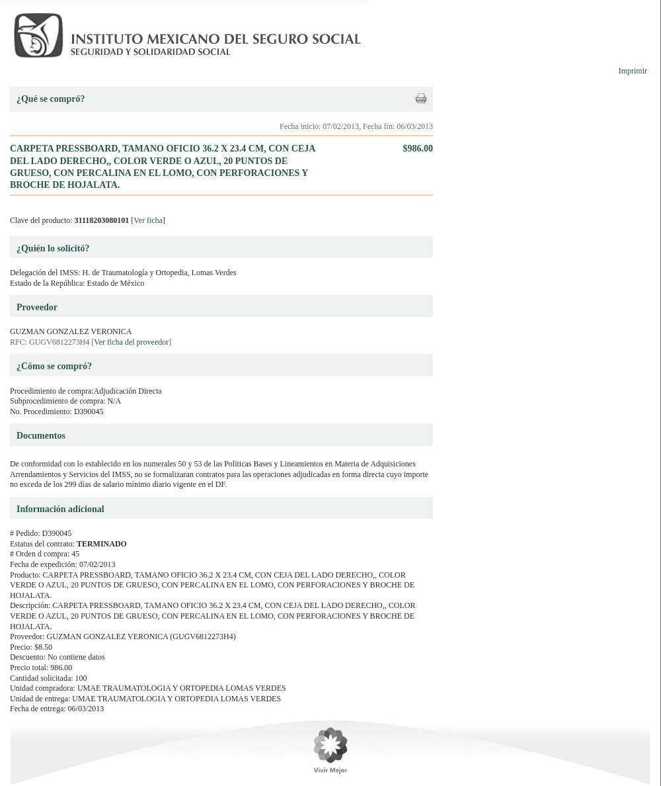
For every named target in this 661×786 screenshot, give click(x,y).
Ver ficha (148, 220)
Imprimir (633, 70)
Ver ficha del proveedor (131, 342)
